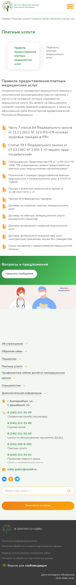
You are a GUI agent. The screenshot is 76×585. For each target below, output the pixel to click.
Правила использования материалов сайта (26, 553)
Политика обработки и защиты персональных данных (32, 546)
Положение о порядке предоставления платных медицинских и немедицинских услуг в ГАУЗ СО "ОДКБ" (36, 179)
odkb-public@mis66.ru (21, 469)
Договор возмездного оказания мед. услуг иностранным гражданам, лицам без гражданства (37, 237)
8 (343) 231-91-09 (19, 412)
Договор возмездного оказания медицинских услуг (35, 227)
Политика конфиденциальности (19, 541)
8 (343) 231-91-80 (19, 423)
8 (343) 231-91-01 (19, 455)
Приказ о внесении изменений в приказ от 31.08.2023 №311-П (33, 190)
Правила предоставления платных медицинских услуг (25, 56)
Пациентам (9, 359)
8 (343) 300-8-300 (19, 444)
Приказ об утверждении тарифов (27, 198)
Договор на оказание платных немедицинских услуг (35, 207)
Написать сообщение (19, 273)
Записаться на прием (38, 505)
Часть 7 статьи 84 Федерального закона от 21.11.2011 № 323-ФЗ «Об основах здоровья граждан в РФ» (40, 132)
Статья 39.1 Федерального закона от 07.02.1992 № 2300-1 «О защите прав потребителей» (38, 150)
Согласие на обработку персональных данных (27, 558)
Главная (6, 18)
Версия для (27, 566)
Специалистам (11, 385)
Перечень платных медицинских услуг (55, 52)
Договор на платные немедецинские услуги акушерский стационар (33, 217)
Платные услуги (21, 18)
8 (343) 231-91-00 (19, 434)
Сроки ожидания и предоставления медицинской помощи (37, 247)
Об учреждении (12, 344)
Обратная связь (12, 351)
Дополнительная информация (22, 393)
